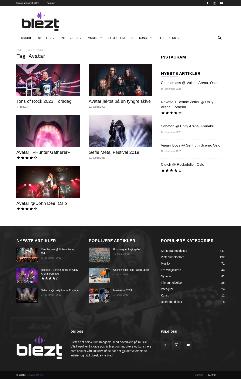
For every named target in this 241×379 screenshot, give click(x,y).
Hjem (19, 49)
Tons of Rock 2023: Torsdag (44, 101)
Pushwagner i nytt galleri (127, 249)
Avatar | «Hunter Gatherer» (43, 152)
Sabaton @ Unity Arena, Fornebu (187, 126)
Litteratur (168, 38)
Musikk (95, 38)
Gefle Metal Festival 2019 (114, 152)
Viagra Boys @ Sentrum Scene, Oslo (190, 145)
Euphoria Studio (34, 375)
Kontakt (51, 3)
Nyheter (46, 38)
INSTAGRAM (173, 57)
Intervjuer (71, 38)
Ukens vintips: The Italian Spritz (131, 269)
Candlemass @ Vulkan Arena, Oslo (189, 83)
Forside (25, 38)
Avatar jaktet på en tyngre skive (120, 101)
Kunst (145, 38)
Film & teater (120, 38)
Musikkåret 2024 (122, 290)
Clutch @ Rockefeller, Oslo (182, 164)
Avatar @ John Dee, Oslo (41, 203)
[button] (219, 38)
